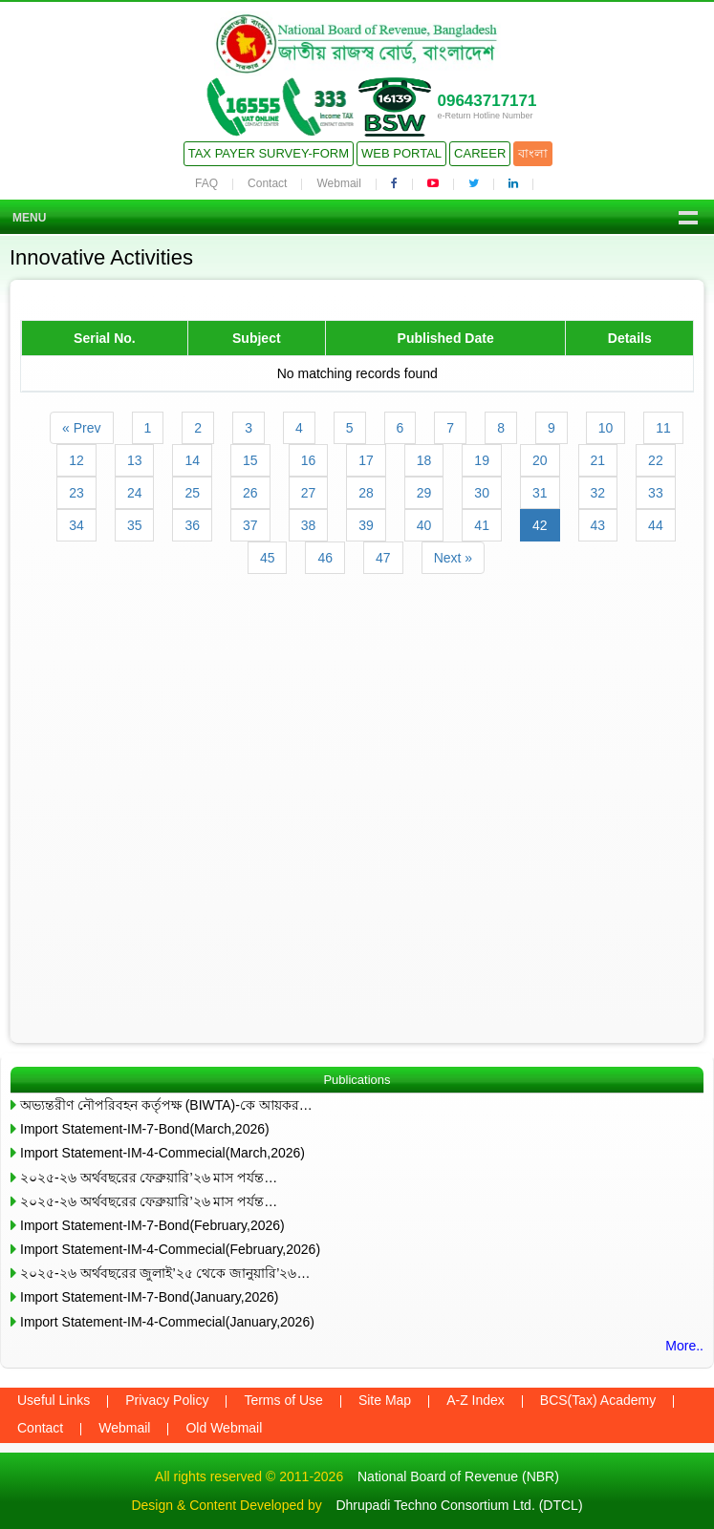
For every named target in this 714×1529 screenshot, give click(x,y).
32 (598, 492)
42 (540, 525)
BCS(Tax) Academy (598, 1400)
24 (134, 492)
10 (606, 427)
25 (192, 492)
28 (366, 492)
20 (540, 460)
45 (267, 557)
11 (663, 427)
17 (366, 460)
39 (366, 525)
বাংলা (533, 153)
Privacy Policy (166, 1400)
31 (540, 492)
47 (383, 557)
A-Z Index (475, 1400)
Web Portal (401, 153)
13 (134, 460)
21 (598, 460)
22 (655, 460)
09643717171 (486, 101)
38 (308, 525)
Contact (267, 183)
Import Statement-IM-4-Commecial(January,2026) (167, 1321)
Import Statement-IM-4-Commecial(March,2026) (162, 1152)
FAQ (206, 183)
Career (480, 153)
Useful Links (53, 1400)
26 (250, 492)
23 (76, 492)
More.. (684, 1345)
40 (424, 525)
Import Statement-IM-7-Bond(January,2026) (149, 1297)
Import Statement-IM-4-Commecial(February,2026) (170, 1249)
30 (481, 492)
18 (424, 460)
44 (655, 525)
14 (192, 460)
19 (481, 460)
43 (598, 525)
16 (308, 460)
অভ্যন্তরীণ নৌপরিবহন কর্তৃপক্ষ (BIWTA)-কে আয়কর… (166, 1105)
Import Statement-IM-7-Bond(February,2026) (152, 1225)
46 (325, 557)
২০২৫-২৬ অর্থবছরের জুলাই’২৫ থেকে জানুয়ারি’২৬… (165, 1273)
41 (481, 525)
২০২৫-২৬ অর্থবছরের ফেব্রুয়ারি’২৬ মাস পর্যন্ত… (148, 1177)
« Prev (81, 427)
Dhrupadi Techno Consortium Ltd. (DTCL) (458, 1505)
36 (192, 525)
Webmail (338, 183)
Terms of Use (283, 1400)
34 (76, 525)
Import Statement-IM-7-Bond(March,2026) (145, 1128)
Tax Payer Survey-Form (268, 153)
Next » (453, 557)
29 (424, 492)
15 (250, 460)
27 (308, 492)
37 (250, 525)
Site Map (384, 1400)
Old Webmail (223, 1427)
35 (134, 525)
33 (655, 492)
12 (76, 460)
